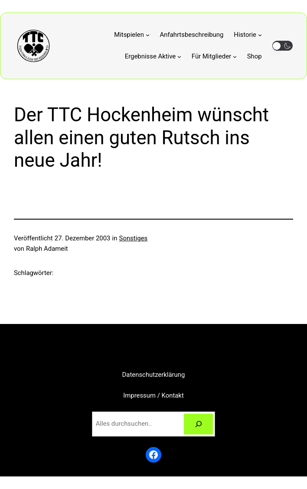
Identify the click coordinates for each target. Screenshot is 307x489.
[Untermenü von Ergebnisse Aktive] (153, 56)
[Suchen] (198, 424)
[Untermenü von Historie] (247, 35)
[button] (282, 46)
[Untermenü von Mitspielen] (131, 35)
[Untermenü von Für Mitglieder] (214, 56)
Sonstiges (133, 238)
